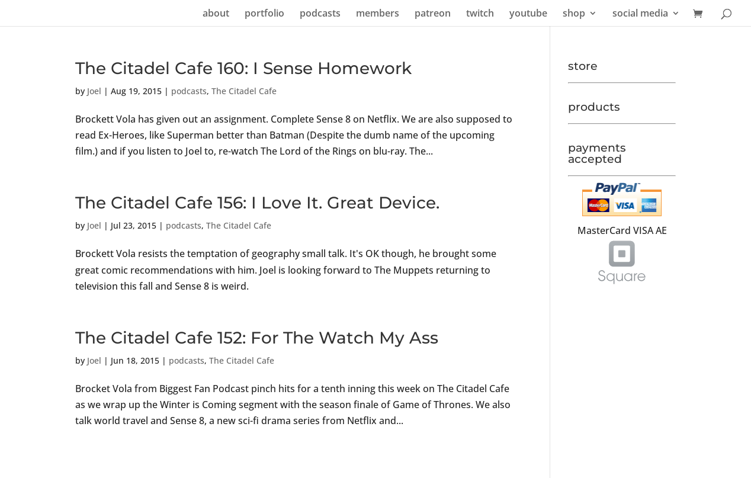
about (216, 14)
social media (640, 14)
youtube (528, 14)
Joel (94, 91)
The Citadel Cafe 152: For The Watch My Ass (256, 338)
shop (574, 14)
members (377, 14)
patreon (433, 14)
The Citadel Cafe (244, 91)
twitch (480, 14)
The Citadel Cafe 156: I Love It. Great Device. (257, 203)
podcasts (320, 14)
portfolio (264, 14)
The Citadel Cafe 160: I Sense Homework (243, 68)
